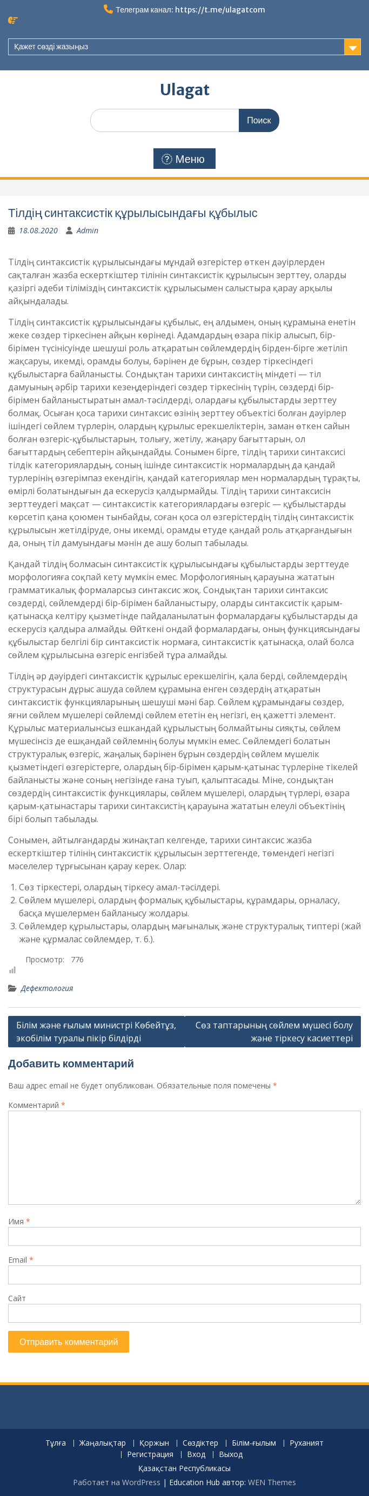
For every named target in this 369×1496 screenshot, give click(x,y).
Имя (19, 1221)
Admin (87, 230)
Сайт (17, 1298)
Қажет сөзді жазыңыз (51, 46)
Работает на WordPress (116, 1482)
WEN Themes (272, 1482)
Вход (196, 1454)
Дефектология (47, 988)
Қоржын (154, 1443)
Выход (231, 1454)
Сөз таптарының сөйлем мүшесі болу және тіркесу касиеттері (274, 1031)
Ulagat (185, 90)
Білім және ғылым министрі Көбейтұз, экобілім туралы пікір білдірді (96, 1031)
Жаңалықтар (102, 1443)
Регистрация (150, 1454)
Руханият (307, 1443)
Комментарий (36, 1105)
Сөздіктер (200, 1443)
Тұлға (55, 1443)
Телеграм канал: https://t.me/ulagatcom (190, 10)
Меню (183, 159)
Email (20, 1260)
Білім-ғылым (254, 1443)
